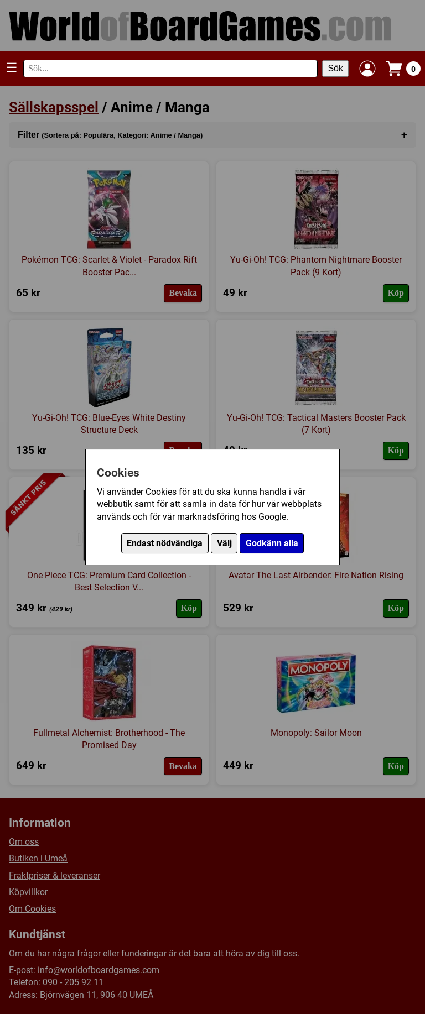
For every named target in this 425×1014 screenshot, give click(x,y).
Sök (335, 68)
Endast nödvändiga (165, 543)
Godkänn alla (272, 543)
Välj (224, 543)
